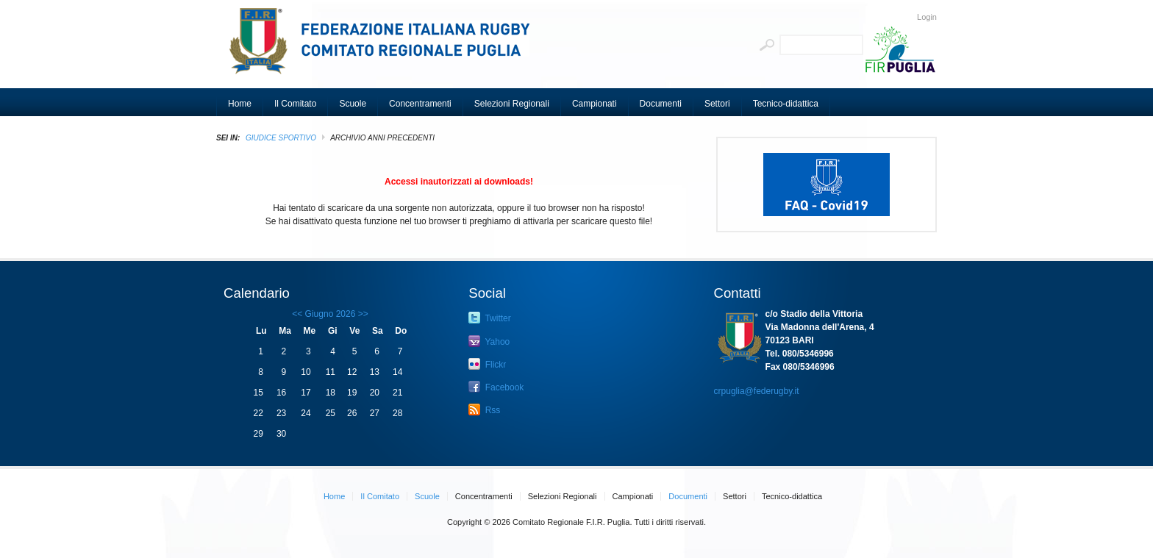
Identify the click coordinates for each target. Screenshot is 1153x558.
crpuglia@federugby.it (756, 391)
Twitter (489, 317)
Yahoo (489, 341)
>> (361, 314)
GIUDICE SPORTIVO (281, 138)
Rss (484, 409)
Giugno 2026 (330, 314)
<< (297, 314)
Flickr (487, 364)
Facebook (496, 387)
